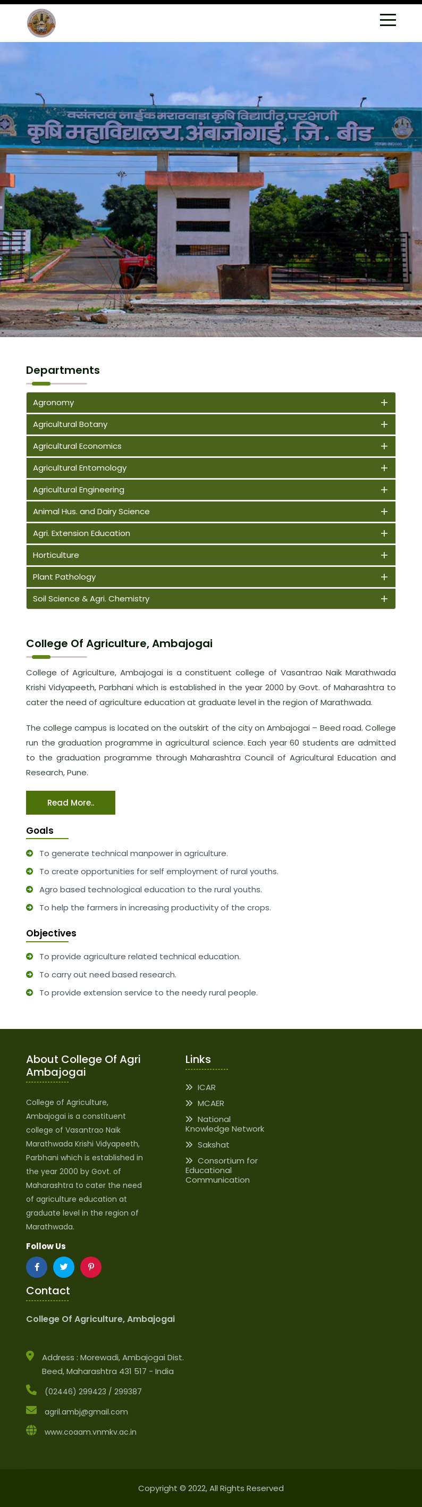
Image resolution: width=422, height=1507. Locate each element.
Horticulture (56, 554)
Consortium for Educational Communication (221, 1170)
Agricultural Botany (70, 424)
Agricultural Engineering (78, 489)
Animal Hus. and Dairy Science (91, 511)
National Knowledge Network (224, 1123)
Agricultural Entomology (79, 467)
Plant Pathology (64, 576)
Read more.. (70, 802)
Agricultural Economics (77, 445)
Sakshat (207, 1144)
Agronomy (53, 402)
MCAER (204, 1103)
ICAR (200, 1087)
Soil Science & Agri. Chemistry (91, 598)
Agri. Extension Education (81, 533)
